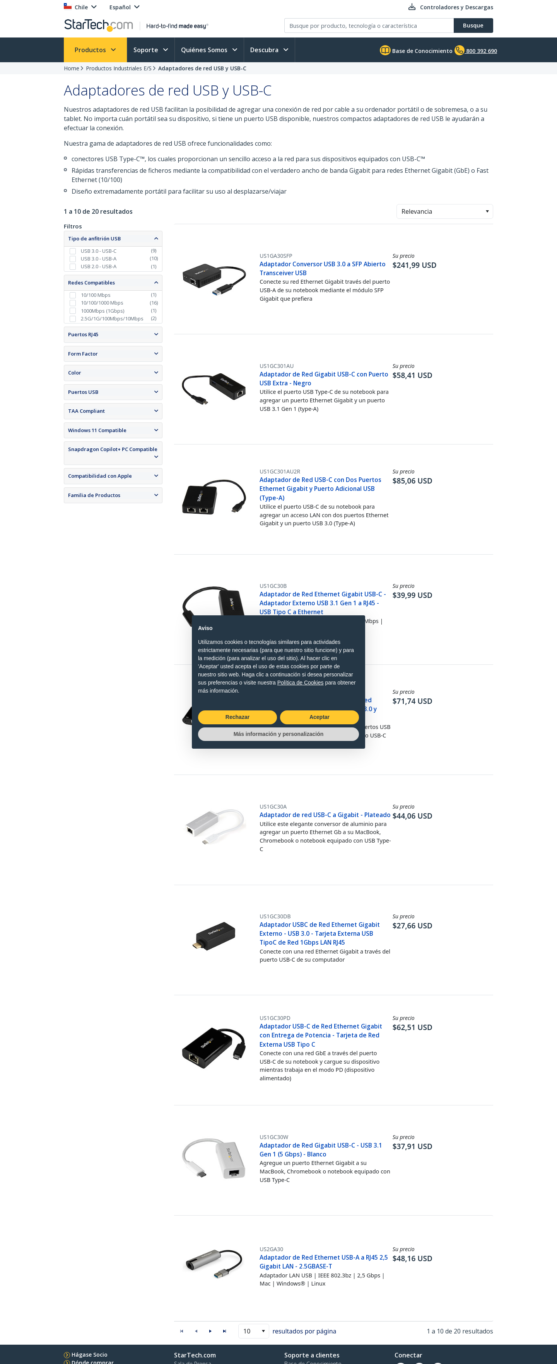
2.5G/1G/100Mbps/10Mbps (112, 318)
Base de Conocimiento (416, 50)
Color (74, 372)
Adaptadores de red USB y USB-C (202, 68)
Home (71, 68)
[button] (487, 211)
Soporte (146, 50)
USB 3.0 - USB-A (98, 258)
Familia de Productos (94, 495)
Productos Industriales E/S (119, 68)
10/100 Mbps (96, 294)
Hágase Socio (90, 1354)
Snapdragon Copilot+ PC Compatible (112, 449)
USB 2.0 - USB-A (98, 266)
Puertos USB (83, 391)
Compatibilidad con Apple (100, 475)
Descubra (265, 50)
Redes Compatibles (91, 282)
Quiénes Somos (205, 50)
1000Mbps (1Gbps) (102, 310)
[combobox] (444, 211)
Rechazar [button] (237, 717)
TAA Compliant (86, 410)
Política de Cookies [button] (300, 682)
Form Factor (83, 353)
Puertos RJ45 (83, 334)
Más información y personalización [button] (279, 734)
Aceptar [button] (319, 717)
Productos (91, 50)
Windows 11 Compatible (97, 430)
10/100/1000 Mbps (102, 302)
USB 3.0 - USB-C (98, 250)
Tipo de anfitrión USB (94, 238)
